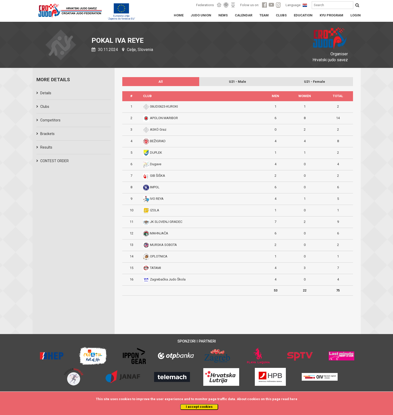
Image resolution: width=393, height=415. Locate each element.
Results (46, 147)
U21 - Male (237, 82)
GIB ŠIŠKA (157, 176)
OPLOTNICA (158, 256)
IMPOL (154, 187)
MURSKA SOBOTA (163, 245)
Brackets (47, 134)
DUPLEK (156, 152)
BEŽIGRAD (158, 141)
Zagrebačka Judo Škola (168, 279)
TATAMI (155, 268)
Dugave (155, 164)
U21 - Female (314, 82)
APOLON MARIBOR (164, 118)
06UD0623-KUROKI (164, 106)
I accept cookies (199, 407)
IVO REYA (157, 199)
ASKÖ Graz (158, 129)
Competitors (50, 120)
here (293, 399)
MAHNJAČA (159, 233)
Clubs (44, 107)
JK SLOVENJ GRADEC (166, 222)
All (160, 82)
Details (45, 93)
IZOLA (154, 210)
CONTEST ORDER (54, 161)
